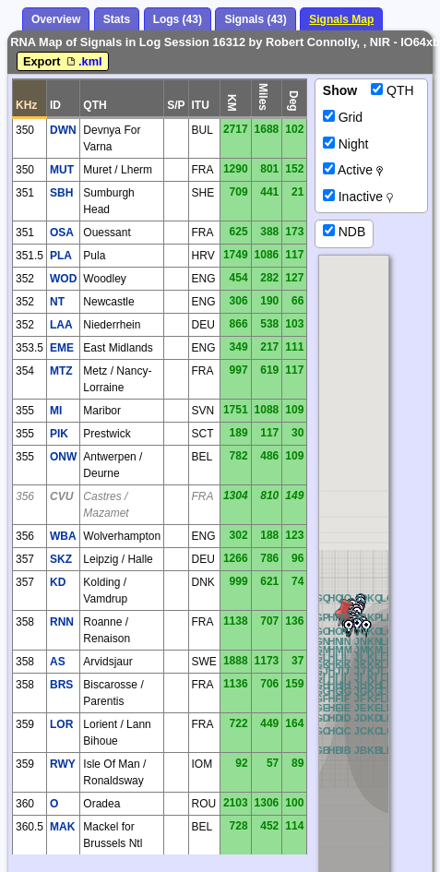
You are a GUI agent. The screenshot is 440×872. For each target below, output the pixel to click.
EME (62, 347)
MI (56, 410)
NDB (344, 231)
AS (57, 661)
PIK (59, 433)
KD (57, 582)
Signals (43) (255, 19)
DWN (63, 130)
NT (57, 301)
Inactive (358, 196)
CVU (61, 496)
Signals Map (341, 19)
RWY (63, 764)
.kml (83, 61)
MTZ (61, 370)
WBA (63, 536)
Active (353, 169)
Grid (343, 117)
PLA (61, 255)
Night (346, 144)
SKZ (61, 559)
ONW (63, 456)
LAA (61, 324)
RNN (62, 621)
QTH (392, 90)
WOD (63, 278)
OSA (62, 232)
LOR (61, 724)
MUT (62, 169)
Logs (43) (177, 19)
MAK (62, 826)
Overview (55, 19)
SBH (61, 192)
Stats (116, 19)
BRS (61, 684)
